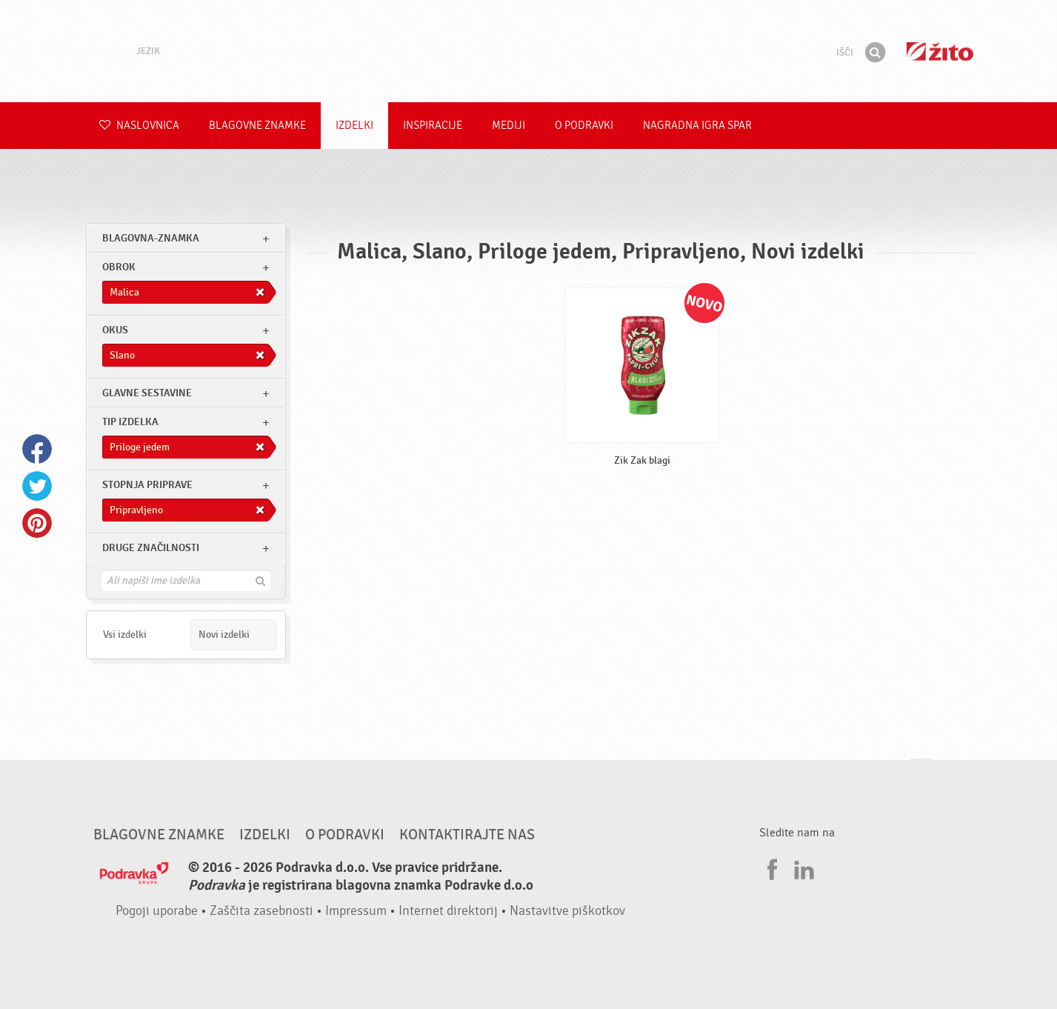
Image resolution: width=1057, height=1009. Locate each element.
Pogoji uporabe (157, 911)
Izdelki (354, 125)
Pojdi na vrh (921, 773)
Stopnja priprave (147, 485)
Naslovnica (139, 125)
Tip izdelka (130, 422)
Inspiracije (432, 125)
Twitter (37, 486)
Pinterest (37, 523)
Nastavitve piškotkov (567, 911)
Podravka (529, 51)
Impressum (356, 911)
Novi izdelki (224, 634)
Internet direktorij (448, 911)
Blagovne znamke (257, 125)
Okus (115, 330)
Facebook (37, 449)
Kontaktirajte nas (467, 835)
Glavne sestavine (147, 393)
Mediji (508, 125)
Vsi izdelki (125, 634)
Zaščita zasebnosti (261, 911)
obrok (119, 267)
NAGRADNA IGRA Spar (697, 125)
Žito (940, 51)
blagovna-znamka (150, 238)
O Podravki (584, 125)
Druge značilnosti (150, 548)
